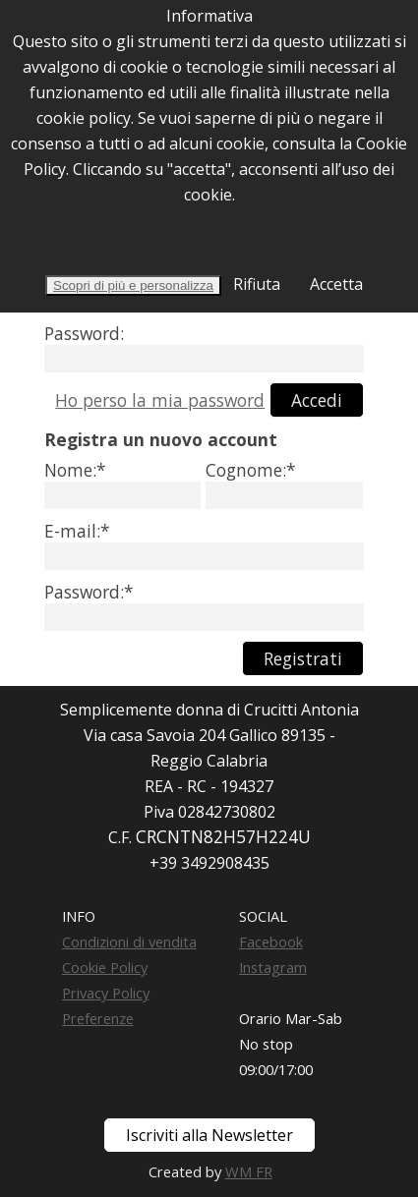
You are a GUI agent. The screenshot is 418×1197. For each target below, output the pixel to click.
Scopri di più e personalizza (133, 285)
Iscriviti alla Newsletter (209, 1135)
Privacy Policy (105, 992)
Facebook (271, 941)
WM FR (248, 1171)
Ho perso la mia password (160, 400)
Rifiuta (254, 284)
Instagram (273, 967)
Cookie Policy (105, 967)
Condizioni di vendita (129, 941)
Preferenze (98, 1018)
